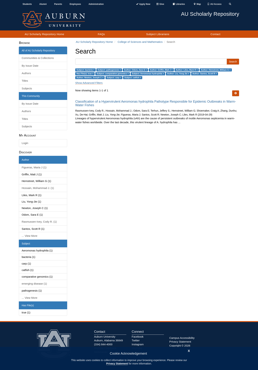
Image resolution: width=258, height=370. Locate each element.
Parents (58, 4)
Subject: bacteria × (85, 70)
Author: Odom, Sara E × (135, 70)
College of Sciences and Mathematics (140, 41)
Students (27, 4)
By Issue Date (30, 65)
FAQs (101, 34)
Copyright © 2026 (179, 345)
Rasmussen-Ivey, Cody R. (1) (39, 221)
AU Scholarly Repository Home (44, 34)
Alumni (43, 4)
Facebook (138, 336)
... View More (29, 235)
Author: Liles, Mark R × (187, 70)
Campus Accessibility (182, 337)
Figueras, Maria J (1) (34, 167)
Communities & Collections (38, 57)
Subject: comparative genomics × (113, 74)
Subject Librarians (157, 34)
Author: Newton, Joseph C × (90, 77)
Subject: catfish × (132, 77)
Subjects (27, 88)
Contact (215, 34)
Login (25, 143)
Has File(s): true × (85, 74)
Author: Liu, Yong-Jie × (178, 74)
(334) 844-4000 (103, 344)
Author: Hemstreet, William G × (216, 70)
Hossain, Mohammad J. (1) (38, 187)
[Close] (189, 350)
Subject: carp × (114, 77)
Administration (96, 4)
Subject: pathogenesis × (109, 70)
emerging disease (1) (34, 283)
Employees (75, 4)
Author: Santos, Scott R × (204, 74)
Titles (25, 80)
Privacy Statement (117, 363)
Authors (26, 73)
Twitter (136, 340)
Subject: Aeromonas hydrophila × (148, 74)
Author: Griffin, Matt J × (161, 70)
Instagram (138, 344)
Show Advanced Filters (89, 82)
